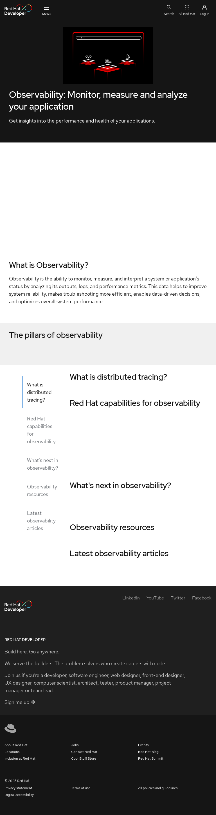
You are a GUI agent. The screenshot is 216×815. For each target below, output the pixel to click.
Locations (11, 752)
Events (143, 745)
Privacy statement (18, 788)
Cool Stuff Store (83, 758)
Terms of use (80, 788)
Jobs (74, 745)
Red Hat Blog (148, 752)
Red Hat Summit (150, 758)
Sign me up (19, 702)
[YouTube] (155, 598)
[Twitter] (178, 598)
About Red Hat (16, 745)
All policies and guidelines (157, 788)
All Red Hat (187, 10)
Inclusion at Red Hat (19, 758)
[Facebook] (202, 598)
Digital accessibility (19, 795)
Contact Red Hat (84, 752)
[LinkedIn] (131, 598)
